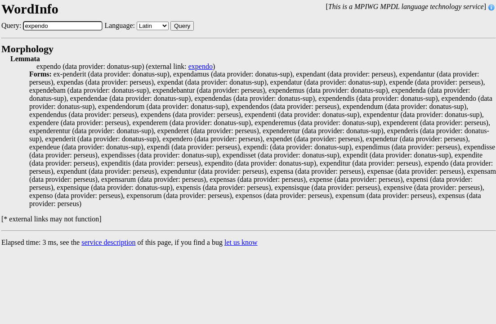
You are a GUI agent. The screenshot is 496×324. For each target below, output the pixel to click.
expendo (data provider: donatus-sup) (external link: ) (125, 66)
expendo (200, 66)
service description (108, 242)
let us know (241, 242)
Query (182, 25)
